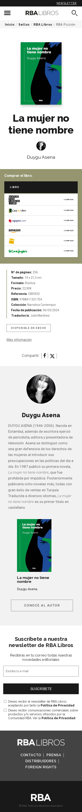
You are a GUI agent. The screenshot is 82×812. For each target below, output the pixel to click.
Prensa (53, 755)
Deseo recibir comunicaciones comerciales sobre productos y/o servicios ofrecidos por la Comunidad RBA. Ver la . (43, 714)
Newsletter (67, 3)
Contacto (30, 755)
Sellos (24, 24)
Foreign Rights (40, 767)
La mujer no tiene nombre (33, 580)
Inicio (9, 24)
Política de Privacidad (57, 705)
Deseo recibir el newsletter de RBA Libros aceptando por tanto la (41, 703)
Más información (19, 340)
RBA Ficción (65, 24)
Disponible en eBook (28, 328)
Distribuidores (40, 761)
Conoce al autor (42, 605)
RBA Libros (43, 24)
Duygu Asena (41, 157)
